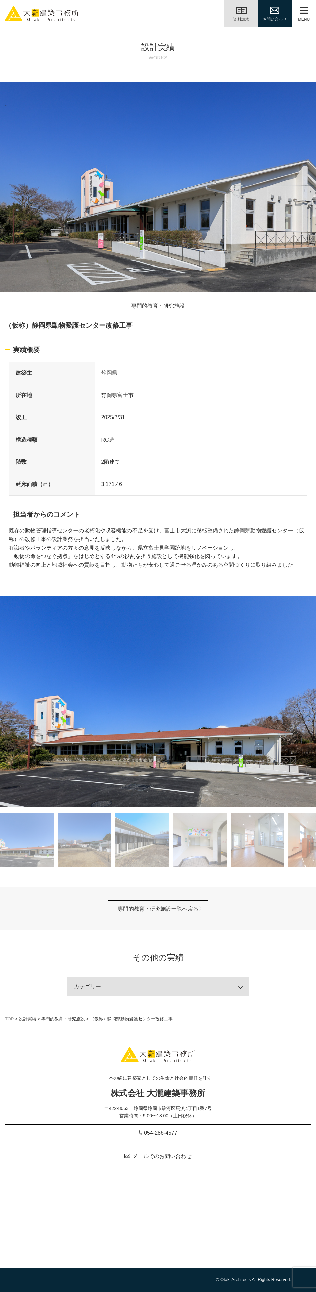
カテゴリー (87, 986)
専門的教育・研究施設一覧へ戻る (158, 908)
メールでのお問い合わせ (157, 1156)
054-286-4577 (158, 1133)
